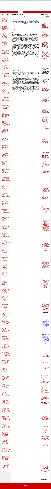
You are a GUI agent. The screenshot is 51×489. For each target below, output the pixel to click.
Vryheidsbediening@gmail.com (46, 213)
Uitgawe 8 (45, 240)
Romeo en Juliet (45, 426)
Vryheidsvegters (44, 126)
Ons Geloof (20, 11)
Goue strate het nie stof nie (45, 439)
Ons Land (12, 11)
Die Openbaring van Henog (45, 433)
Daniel (45, 422)
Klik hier (42, 389)
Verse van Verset (45, 416)
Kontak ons (23, 487)
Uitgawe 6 (45, 238)
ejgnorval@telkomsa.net (45, 26)
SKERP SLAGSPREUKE (46, 461)
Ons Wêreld (35, 11)
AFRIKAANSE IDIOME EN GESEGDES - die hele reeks (45, 470)
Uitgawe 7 (45, 239)
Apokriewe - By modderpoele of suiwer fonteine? (45, 429)
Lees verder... (45, 368)
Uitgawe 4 (45, 236)
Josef (45, 443)
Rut (45, 444)
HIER (48, 68)
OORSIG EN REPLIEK (45, 230)
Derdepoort (45, 440)
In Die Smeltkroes (44, 153)
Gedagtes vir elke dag (28, 16)
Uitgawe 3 (45, 235)
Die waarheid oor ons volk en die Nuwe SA (45, 408)
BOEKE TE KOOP (46, 362)
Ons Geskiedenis (29, 11)
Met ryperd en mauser (45, 438)
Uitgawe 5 (45, 237)
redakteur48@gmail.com (45, 227)
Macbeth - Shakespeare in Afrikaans (45, 437)
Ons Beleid (7, 11)
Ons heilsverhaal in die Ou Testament (45, 421)
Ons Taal (24, 11)
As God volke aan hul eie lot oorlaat (45, 406)
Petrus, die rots (45, 425)
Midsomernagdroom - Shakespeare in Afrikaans (45, 432)
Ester (45, 427)
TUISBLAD (3, 11)
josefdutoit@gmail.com (45, 306)
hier (48, 40)
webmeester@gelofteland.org (46, 181)
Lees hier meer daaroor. (45, 117)
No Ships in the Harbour (45, 419)
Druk (12, 29)
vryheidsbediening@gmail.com (46, 350)
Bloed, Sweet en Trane (45, 172)
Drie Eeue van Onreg (45, 445)
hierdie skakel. (46, 38)
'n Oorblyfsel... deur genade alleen (45, 412)
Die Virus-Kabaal (45, 11)
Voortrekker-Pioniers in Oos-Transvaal (45, 449)
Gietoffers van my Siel (46, 356)
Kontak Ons (40, 11)
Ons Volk (16, 11)
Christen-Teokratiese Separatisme (45, 414)
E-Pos (14, 29)
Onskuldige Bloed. (45, 139)
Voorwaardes (27, 487)
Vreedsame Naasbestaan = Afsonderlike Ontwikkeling (45, 418)
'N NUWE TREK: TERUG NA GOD (46, 309)
